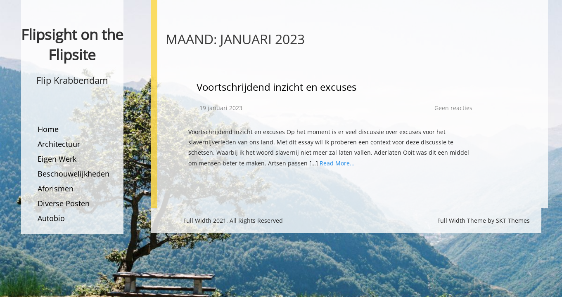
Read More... (337, 163)
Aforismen (56, 188)
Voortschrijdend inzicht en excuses (276, 87)
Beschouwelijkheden (73, 174)
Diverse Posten (64, 203)
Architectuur (59, 144)
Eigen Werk (57, 159)
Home (48, 129)
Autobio (51, 218)
